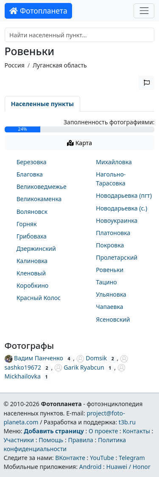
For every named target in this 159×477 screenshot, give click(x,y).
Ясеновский (113, 319)
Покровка (110, 245)
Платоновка (113, 233)
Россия (15, 65)
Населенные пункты (42, 104)
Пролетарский (116, 257)
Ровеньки (109, 270)
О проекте (103, 431)
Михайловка (114, 162)
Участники (18, 440)
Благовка (30, 174)
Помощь (51, 440)
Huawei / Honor (128, 467)
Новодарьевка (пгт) (124, 195)
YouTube (102, 458)
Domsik (91, 358)
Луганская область (59, 65)
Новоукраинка (116, 220)
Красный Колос (39, 298)
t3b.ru (127, 422)
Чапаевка (109, 307)
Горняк (27, 224)
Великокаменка (39, 199)
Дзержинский (36, 248)
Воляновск (32, 212)
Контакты (136, 431)
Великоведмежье (42, 186)
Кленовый (31, 273)
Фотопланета (38, 11)
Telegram (132, 458)
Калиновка (32, 261)
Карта (79, 143)
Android (90, 467)
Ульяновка (111, 294)
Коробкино (32, 285)
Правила (80, 440)
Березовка (32, 162)
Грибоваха (32, 236)
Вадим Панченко (34, 358)
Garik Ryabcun (79, 367)
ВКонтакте (70, 458)
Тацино (106, 282)
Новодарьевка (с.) (121, 208)
